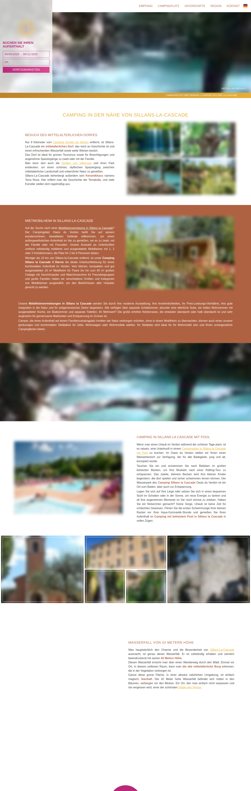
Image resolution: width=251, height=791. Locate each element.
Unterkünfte (194, 6)
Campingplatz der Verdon (182, 99)
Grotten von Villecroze (77, 166)
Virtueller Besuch (233, 92)
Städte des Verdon (189, 691)
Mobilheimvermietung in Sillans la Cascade (86, 231)
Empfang (144, 6)
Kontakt (233, 6)
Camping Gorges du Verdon (71, 146)
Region (215, 6)
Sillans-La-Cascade (222, 653)
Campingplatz (167, 6)
